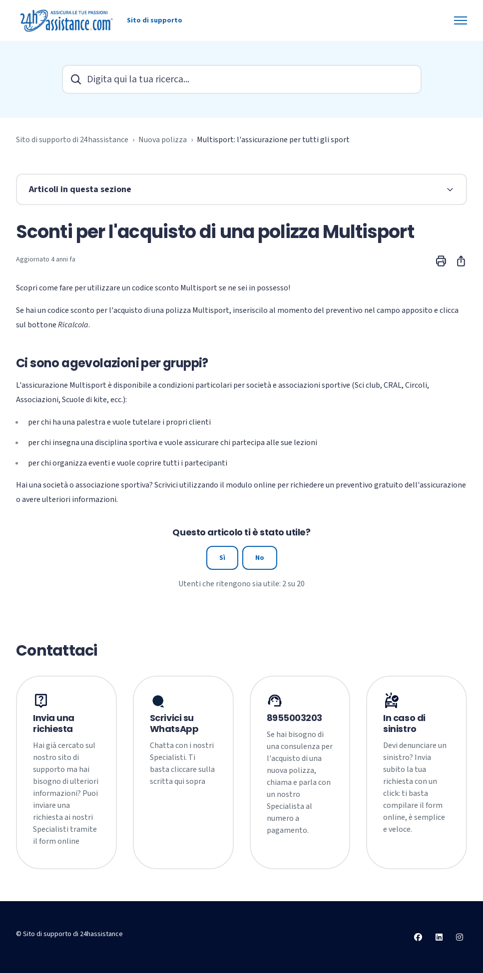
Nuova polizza (162, 139)
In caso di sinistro (404, 723)
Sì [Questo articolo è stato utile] (222, 558)
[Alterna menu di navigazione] (460, 20)
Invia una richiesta (53, 723)
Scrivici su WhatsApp (174, 723)
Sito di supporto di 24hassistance (72, 139)
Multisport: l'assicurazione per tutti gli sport (273, 139)
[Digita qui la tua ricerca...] (242, 79)
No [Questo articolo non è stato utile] (259, 558)
